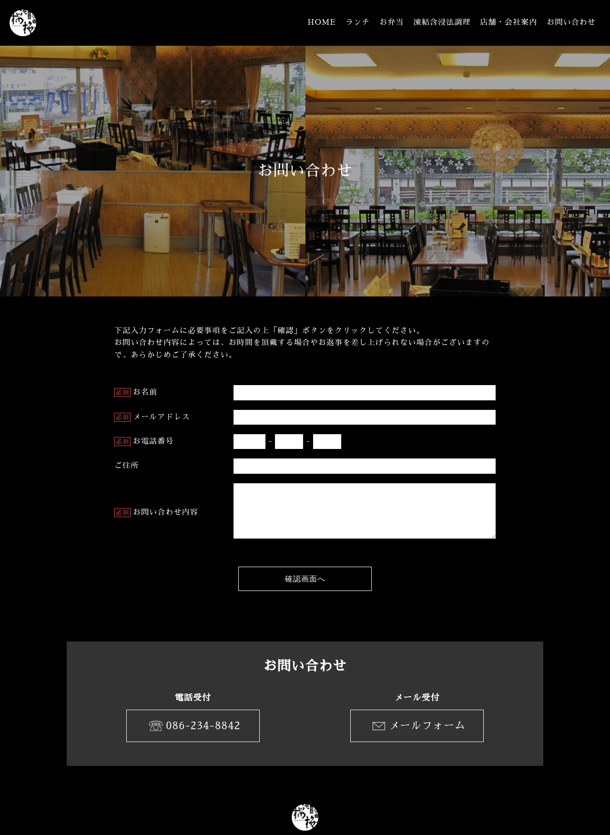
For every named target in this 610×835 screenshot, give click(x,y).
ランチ (358, 22)
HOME (321, 22)
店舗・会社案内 (508, 22)
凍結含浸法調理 (442, 22)
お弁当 (391, 22)
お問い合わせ (571, 22)
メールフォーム (417, 725)
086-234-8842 (192, 725)
